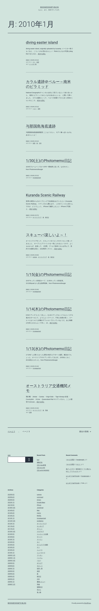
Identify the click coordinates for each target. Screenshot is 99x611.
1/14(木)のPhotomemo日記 (49, 309)
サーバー (39, 537)
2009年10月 (11, 560)
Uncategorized (37, 177)
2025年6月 (11, 497)
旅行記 (47, 217)
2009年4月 (11, 574)
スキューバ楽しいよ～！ (46, 235)
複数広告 (39, 462)
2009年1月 (11, 582)
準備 (46, 410)
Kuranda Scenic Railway (45, 195)
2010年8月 (11, 537)
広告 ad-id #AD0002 (43, 470)
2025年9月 (11, 494)
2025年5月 (11, 500)
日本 (40, 143)
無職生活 (39, 587)
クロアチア (40, 531)
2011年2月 (11, 529)
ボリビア (39, 563)
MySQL (39, 515)
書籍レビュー (41, 582)
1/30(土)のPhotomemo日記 (49, 160)
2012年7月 (11, 523)
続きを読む (42, 54)
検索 (9, 455)
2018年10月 (11, 508)
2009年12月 (11, 555)
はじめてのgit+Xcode (72, 476)
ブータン (39, 555)
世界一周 (39, 568)
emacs (39, 500)
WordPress (87, 603)
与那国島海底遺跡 (41, 126)
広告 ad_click (41, 468)
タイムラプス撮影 (42, 545)
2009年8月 (11, 566)
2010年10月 (11, 531)
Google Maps (41, 502)
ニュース (39, 550)
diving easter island (42, 42)
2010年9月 (11, 534)
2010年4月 (11, 545)
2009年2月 (11, 579)
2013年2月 (11, 515)
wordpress (40, 521)
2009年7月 (11, 568)
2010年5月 (11, 542)
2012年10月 (11, 521)
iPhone (39, 505)
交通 (30, 412)
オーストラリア (37, 217)
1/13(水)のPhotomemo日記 (49, 349)
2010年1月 (11, 552)
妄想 (38, 62)
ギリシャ (39, 529)
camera (35, 257)
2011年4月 (11, 526)
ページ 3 (26, 431)
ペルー (35, 108)
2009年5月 (11, 571)
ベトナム (39, 558)
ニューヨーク (41, 552)
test (38, 460)
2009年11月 (11, 558)
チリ (34, 62)
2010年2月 (11, 550)
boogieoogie (80, 459)
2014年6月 (11, 510)
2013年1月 (11, 518)
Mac (38, 510)
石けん (39, 589)
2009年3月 (11, 576)
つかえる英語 (70, 459)
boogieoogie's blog (49, 7)
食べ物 (39, 592)
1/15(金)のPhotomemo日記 (49, 274)
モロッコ (39, 566)
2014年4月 (11, 513)
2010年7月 (11, 539)
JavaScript (40, 508)
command (40, 497)
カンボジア (40, 526)
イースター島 (33, 64)
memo (39, 513)
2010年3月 (11, 547)
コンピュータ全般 (42, 534)
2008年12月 (11, 584)
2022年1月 (11, 502)
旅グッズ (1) (70, 469)
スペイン (39, 539)
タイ (38, 542)
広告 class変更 (41, 465)
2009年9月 (11, 563)
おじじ (78, 464)
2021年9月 (11, 505)
